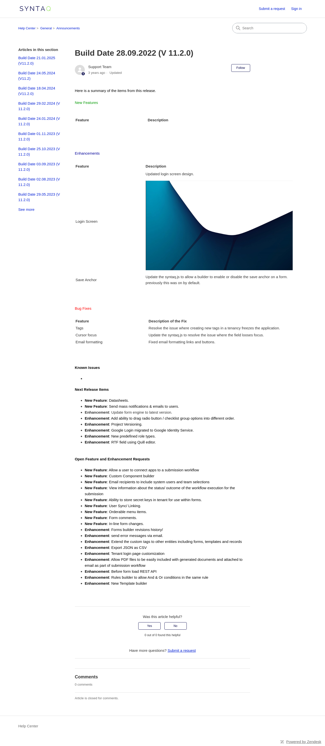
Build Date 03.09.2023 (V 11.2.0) (39, 167)
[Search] (269, 28)
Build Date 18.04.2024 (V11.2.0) (36, 91)
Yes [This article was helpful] (149, 626)
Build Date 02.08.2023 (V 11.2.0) (39, 182)
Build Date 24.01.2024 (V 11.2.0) (39, 121)
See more (26, 209)
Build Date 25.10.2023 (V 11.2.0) (39, 152)
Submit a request (272, 9)
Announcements (68, 28)
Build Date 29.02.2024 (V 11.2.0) (39, 106)
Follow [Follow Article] (240, 68)
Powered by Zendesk (303, 742)
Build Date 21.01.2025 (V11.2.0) (36, 61)
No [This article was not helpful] (175, 626)
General (46, 28)
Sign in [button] (296, 9)
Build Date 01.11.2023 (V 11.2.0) (39, 136)
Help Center (27, 28)
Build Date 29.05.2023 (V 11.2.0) (39, 197)
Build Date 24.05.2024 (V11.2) (36, 76)
